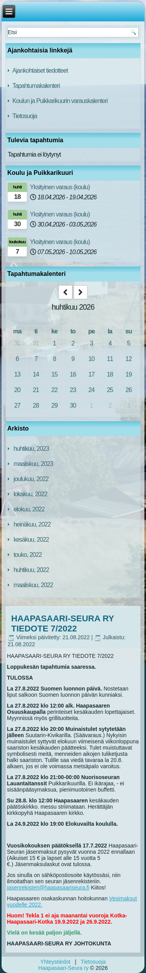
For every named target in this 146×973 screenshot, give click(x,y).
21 (36, 390)
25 (110, 390)
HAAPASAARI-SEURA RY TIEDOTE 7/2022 (62, 623)
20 (17, 390)
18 (110, 374)
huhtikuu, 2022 (31, 570)
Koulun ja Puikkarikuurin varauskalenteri (60, 101)
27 (17, 405)
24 (91, 390)
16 (73, 374)
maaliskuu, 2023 (33, 463)
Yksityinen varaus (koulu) (60, 187)
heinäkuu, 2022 (32, 524)
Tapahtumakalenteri (36, 85)
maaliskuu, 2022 (33, 585)
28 (36, 405)
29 (54, 405)
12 (128, 359)
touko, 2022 (28, 554)
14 (36, 374)
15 (54, 374)
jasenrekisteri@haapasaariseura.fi (48, 887)
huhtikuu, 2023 (31, 448)
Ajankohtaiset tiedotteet (40, 70)
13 (17, 374)
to (73, 331)
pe (91, 331)
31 (36, 343)
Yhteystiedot (55, 962)
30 (17, 343)
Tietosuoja (24, 116)
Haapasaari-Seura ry (63, 968)
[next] (81, 292)
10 (91, 359)
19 (128, 374)
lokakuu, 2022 (30, 494)
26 (128, 390)
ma (17, 331)
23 (73, 390)
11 (110, 359)
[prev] (65, 292)
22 (54, 390)
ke (54, 331)
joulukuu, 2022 (31, 479)
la (110, 331)
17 (91, 374)
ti (35, 331)
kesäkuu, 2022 (31, 539)
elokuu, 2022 (29, 509)
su (128, 331)
